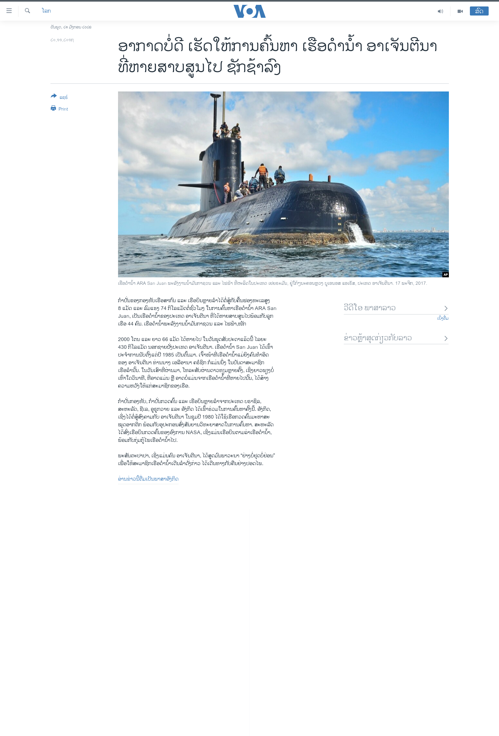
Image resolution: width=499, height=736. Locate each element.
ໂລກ (46, 11)
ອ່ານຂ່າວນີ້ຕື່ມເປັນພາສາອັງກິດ (148, 479)
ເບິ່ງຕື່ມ (443, 318)
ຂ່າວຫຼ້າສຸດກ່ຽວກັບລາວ (396, 338)
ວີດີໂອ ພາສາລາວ (396, 308)
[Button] (59, 97)
